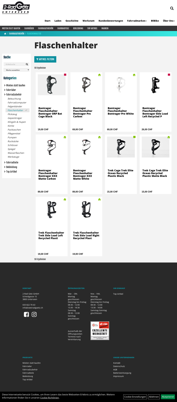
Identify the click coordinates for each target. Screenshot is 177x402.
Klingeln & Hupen (17, 121)
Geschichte (72, 20)
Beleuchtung (14, 98)
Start (47, 20)
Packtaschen (14, 129)
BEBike (155, 20)
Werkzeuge (13, 156)
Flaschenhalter (34, 33)
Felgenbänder (15, 106)
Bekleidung (78, 28)
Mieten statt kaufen (11, 28)
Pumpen (12, 137)
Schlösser (13, 145)
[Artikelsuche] (172, 8)
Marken (104, 28)
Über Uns (169, 20)
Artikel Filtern (45, 59)
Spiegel (11, 149)
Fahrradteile (63, 28)
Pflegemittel (14, 133)
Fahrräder (29, 28)
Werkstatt (88, 20)
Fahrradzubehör (45, 28)
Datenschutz (119, 366)
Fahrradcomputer (17, 102)
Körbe (11, 125)
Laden (57, 20)
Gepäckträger (15, 118)
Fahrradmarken (137, 20)
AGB (115, 369)
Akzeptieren (168, 396)
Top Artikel (92, 28)
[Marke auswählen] (16, 70)
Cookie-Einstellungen (135, 396)
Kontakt (116, 363)
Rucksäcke (13, 141)
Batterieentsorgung (122, 373)
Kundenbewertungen (111, 20)
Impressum (118, 376)
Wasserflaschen (16, 152)
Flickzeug (12, 114)
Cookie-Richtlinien (49, 397)
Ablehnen (154, 396)
